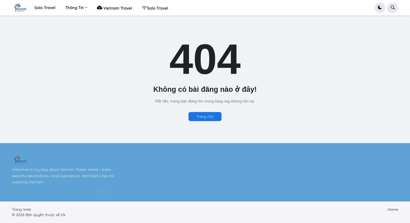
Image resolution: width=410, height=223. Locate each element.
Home (393, 209)
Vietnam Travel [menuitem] (114, 7)
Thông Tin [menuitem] (74, 7)
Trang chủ (205, 116)
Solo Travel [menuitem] (45, 7)
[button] (379, 7)
